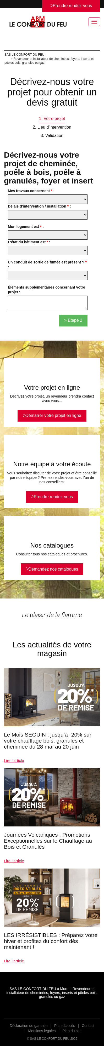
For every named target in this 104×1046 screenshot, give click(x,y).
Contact (88, 1026)
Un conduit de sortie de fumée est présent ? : (47, 264)
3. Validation (52, 135)
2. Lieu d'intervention (52, 127)
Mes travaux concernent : (31, 191)
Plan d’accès (64, 1026)
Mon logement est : (26, 227)
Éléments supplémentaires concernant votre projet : (46, 289)
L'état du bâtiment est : (29, 242)
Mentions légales (42, 1031)
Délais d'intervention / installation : (39, 206)
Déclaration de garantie (29, 1026)
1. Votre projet (52, 118)
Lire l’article (14, 760)
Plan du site (71, 1031)
